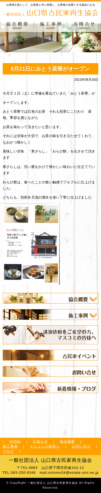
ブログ (8, 451)
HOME (15, 441)
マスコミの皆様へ (45, 446)
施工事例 (10, 446)
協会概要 (67, 441)
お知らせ (40, 441)
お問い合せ (81, 446)
